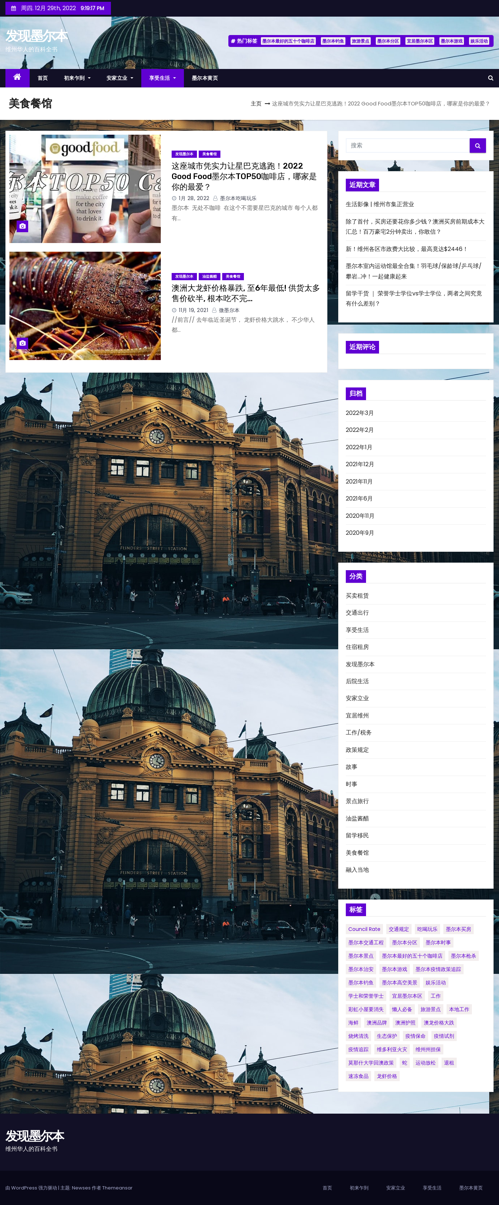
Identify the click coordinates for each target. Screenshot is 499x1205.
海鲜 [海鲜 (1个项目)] (353, 1022)
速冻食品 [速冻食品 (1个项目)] (358, 1076)
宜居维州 (357, 715)
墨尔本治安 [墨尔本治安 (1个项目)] (361, 969)
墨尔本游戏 (452, 41)
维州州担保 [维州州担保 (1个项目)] (428, 1049)
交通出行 (357, 612)
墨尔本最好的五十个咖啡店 (288, 41)
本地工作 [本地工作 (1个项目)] (459, 1009)
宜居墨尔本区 (420, 41)
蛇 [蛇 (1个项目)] (404, 1062)
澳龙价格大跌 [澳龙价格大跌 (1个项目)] (439, 1022)
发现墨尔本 (36, 36)
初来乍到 (77, 78)
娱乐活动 (479, 41)
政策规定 (357, 750)
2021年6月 (359, 498)
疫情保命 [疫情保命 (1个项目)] (415, 1036)
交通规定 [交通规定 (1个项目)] (399, 929)
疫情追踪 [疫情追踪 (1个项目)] (358, 1049)
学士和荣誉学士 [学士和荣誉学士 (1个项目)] (366, 996)
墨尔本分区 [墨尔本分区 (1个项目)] (404, 942)
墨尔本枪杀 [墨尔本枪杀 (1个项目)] (463, 955)
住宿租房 (357, 647)
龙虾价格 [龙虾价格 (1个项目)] (387, 1076)
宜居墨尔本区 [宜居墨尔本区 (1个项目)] (407, 996)
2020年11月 (360, 516)
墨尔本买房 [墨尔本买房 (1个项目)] (458, 929)
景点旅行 (357, 801)
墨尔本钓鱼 (333, 41)
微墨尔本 (226, 310)
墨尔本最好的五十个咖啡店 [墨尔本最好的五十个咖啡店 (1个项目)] (412, 955)
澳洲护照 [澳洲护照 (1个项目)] (405, 1022)
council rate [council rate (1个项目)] (364, 929)
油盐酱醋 (209, 276)
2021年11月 (359, 481)
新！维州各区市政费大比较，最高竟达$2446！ (407, 249)
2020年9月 (360, 533)
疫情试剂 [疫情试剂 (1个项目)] (444, 1036)
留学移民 (357, 835)
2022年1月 (359, 447)
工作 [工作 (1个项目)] (436, 996)
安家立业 (120, 78)
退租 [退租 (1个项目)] (449, 1062)
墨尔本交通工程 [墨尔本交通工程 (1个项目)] (366, 942)
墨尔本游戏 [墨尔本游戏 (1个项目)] (394, 969)
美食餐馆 (209, 154)
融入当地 (357, 870)
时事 (351, 784)
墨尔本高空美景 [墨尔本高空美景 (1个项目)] (399, 982)
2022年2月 (360, 430)
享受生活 (162, 78)
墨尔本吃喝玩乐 (235, 198)
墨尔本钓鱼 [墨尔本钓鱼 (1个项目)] (361, 982)
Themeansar (117, 1187)
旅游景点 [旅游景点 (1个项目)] (431, 1009)
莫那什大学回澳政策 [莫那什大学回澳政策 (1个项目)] (371, 1062)
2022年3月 (360, 413)
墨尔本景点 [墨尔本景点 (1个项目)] (361, 955)
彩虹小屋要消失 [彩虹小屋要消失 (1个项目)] (366, 1009)
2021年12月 (360, 464)
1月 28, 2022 (194, 198)
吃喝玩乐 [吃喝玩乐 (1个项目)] (427, 929)
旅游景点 (360, 41)
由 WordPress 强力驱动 (31, 1187)
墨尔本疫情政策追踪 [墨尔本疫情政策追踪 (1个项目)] (438, 969)
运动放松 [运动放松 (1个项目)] (426, 1062)
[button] (491, 78)
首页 (43, 78)
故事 (351, 767)
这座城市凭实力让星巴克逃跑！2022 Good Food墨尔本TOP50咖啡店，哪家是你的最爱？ (244, 176)
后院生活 (357, 681)
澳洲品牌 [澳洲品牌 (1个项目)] (377, 1022)
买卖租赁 (357, 595)
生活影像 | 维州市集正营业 (380, 204)
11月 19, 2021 (193, 310)
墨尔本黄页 (205, 78)
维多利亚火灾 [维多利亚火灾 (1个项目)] (392, 1049)
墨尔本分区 (388, 41)
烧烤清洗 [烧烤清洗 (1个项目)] (358, 1036)
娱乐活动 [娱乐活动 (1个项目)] (436, 982)
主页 (256, 103)
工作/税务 (359, 732)
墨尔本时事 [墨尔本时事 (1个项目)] (438, 942)
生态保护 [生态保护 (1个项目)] (387, 1036)
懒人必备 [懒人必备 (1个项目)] (402, 1009)
